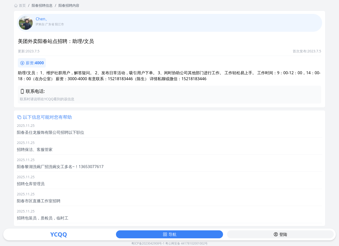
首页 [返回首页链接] (20, 5)
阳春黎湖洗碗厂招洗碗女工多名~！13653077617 (60, 166)
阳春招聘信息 (42, 5)
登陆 (280, 234)
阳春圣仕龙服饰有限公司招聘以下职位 (50, 132)
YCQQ (58, 234)
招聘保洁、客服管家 (35, 149)
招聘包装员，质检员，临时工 (42, 218)
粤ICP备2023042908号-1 (148, 243)
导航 (169, 234)
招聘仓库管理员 (31, 183)
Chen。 (42, 19)
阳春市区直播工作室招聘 (38, 201)
